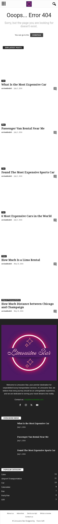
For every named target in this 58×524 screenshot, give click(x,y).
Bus (3, 124)
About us (10, 513)
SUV (3, 500)
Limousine (5, 487)
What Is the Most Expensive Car (23, 84)
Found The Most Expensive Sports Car (28, 172)
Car (3, 80)
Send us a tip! (32, 513)
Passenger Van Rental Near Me (23, 128)
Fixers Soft (40, 521)
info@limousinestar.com (33, 400)
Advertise (20, 513)
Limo (4, 256)
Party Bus (5, 495)
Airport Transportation (11, 300)
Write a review (45, 513)
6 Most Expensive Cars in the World (26, 216)
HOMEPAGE (36, 35)
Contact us (29, 517)
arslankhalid (6, 88)
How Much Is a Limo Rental (20, 260)
